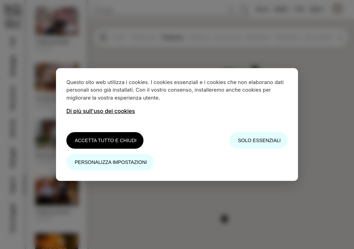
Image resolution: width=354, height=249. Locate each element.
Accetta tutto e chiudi (106, 140)
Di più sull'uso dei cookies (100, 111)
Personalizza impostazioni (111, 162)
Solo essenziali (259, 140)
